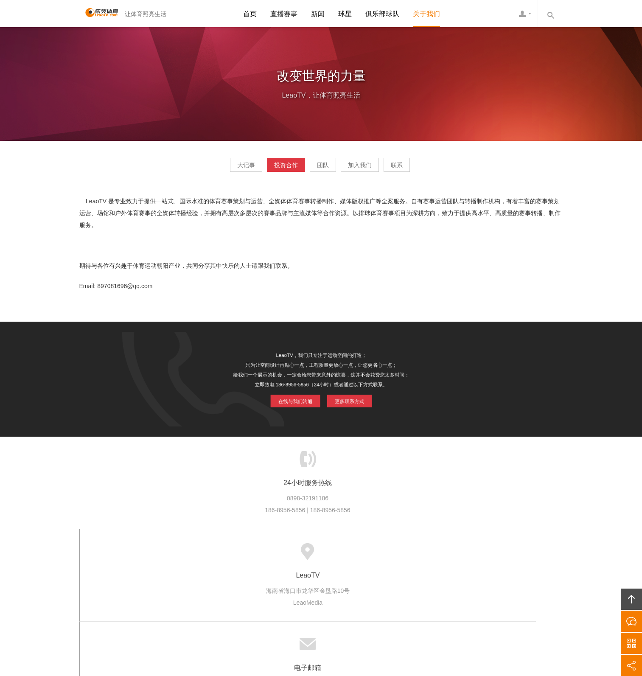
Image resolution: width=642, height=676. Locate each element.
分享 (631, 665)
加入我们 (375, 168)
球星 (345, 13)
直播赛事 (283, 13)
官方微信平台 (631, 643)
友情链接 (444, 555)
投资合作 (271, 168)
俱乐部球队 (382, 13)
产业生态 (251, 555)
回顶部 (631, 599)
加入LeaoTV (360, 555)
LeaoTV (98, 14)
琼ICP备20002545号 (335, 623)
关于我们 (426, 13)
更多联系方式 (347, 398)
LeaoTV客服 (525, 13)
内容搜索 (550, 13)
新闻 (318, 13)
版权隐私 (321, 555)
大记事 (216, 168)
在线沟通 (631, 621)
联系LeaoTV (404, 555)
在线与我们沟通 (296, 398)
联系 (426, 168)
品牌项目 (286, 555)
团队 (323, 168)
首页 (250, 13)
